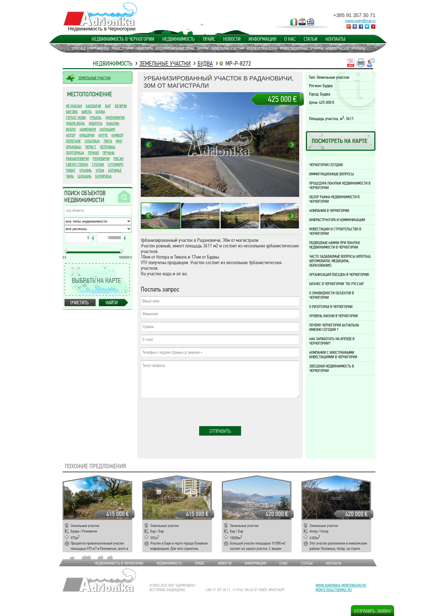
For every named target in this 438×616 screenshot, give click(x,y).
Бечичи (121, 106)
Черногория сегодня (326, 165)
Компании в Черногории (329, 210)
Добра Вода (75, 123)
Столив (98, 164)
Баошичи (93, 106)
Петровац (107, 147)
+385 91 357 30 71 (354, 15)
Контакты (335, 39)
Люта (108, 141)
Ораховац (73, 147)
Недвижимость (178, 39)
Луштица (92, 141)
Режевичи (101, 158)
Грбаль (95, 117)
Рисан (118, 158)
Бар (108, 106)
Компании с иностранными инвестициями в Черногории (333, 354)
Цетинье (115, 170)
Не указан (74, 106)
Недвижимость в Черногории (123, 39)
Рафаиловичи (77, 158)
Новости (232, 39)
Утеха (100, 170)
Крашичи (86, 135)
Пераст (90, 147)
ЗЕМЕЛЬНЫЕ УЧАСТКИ (94, 78)
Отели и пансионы (262, 48)
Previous (148, 144)
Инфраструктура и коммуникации (337, 220)
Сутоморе (115, 164)
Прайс (209, 39)
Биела (87, 111)
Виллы (202, 48)
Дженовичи (115, 117)
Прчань (109, 153)
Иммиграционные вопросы (331, 174)
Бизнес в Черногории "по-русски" (336, 283)
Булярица (103, 176)
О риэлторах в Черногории (331, 306)
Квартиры (145, 48)
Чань (70, 176)
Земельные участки (227, 48)
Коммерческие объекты (345, 48)
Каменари (88, 129)
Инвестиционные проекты (301, 48)
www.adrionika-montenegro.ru (341, 585)
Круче (103, 135)
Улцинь (85, 170)
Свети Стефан (77, 164)
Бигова (72, 111)
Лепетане (73, 141)
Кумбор (117, 135)
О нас (290, 39)
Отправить (220, 431)
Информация (262, 39)
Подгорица (75, 153)
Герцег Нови (76, 117)
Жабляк (112, 123)
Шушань (84, 176)
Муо (119, 141)
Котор (70, 135)
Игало (71, 129)
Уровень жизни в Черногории (333, 316)
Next (291, 144)
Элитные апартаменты (90, 48)
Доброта (95, 123)
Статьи (310, 39)
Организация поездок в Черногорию (339, 274)
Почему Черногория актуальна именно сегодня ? (334, 327)
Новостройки (123, 48)
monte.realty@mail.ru (360, 20)
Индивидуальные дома (175, 48)
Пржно (93, 153)
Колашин (107, 129)
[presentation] (183, 412)
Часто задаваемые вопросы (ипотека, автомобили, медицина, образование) (340, 261)
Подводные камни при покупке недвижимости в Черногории (334, 244)
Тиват (70, 170)
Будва (205, 63)
